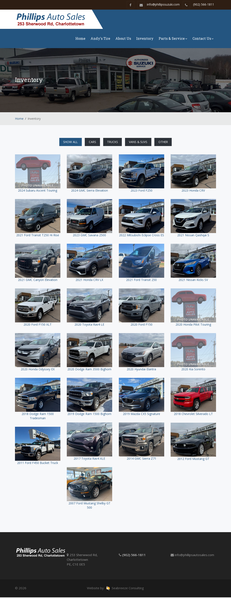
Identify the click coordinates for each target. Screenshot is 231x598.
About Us (123, 38)
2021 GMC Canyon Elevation (37, 280)
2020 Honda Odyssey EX (38, 370)
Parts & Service (173, 38)
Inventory (145, 38)
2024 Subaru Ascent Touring (37, 191)
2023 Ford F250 (141, 191)
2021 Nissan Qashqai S (193, 236)
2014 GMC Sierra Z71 (141, 459)
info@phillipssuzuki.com (158, 4)
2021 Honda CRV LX (89, 280)
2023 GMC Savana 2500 (89, 236)
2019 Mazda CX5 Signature (141, 414)
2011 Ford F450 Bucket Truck (37, 463)
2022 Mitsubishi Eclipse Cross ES (141, 236)
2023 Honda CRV (193, 191)
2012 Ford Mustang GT (193, 459)
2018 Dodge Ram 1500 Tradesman (38, 416)
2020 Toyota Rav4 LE (89, 325)
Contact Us (203, 38)
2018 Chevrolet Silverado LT (193, 414)
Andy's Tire (100, 38)
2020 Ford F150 (141, 325)
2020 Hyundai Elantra (141, 370)
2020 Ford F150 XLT (38, 325)
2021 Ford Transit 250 (141, 280)
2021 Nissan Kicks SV (193, 280)
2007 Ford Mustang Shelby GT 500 (89, 506)
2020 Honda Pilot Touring (193, 325)
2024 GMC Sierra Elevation (89, 191)
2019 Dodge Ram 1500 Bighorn (89, 414)
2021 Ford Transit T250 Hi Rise (37, 236)
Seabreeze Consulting (125, 588)
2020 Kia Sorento (193, 370)
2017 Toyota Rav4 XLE (89, 459)
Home (80, 38)
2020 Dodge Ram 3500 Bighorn (89, 370)
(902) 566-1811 (203, 4)
